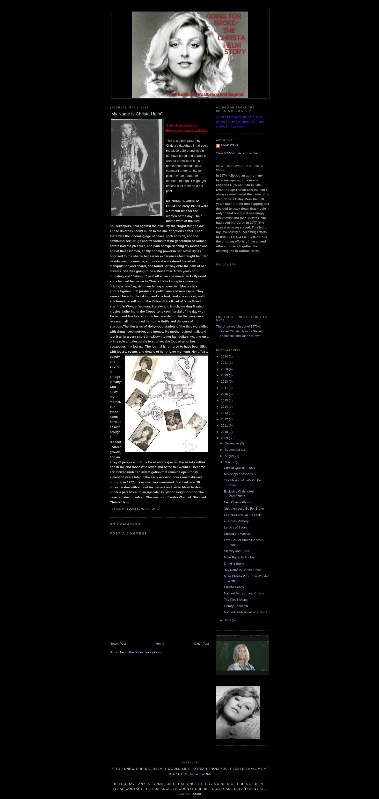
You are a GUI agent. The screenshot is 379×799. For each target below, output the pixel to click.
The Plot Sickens (236, 599)
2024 (225, 356)
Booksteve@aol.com (189, 774)
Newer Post (118, 643)
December (232, 443)
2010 (225, 432)
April (228, 620)
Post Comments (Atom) (145, 652)
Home (160, 643)
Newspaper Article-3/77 (240, 474)
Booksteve (230, 145)
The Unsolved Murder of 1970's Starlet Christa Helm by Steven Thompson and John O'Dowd (239, 331)
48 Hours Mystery (236, 521)
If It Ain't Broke (234, 563)
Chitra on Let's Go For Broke (244, 508)
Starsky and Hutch (236, 551)
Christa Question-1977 (239, 468)
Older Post (201, 643)
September (233, 449)
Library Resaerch (236, 606)
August (230, 456)
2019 (225, 375)
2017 (225, 388)
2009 (225, 438)
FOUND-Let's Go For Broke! (243, 515)
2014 (225, 406)
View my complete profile (237, 152)
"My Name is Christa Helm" (243, 570)
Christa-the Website (237, 533)
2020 (225, 369)
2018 (225, 381)
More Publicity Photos (239, 557)
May (228, 462)
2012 (225, 419)
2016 (225, 394)
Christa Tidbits (234, 587)
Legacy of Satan (235, 527)
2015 (225, 400)
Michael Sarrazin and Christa (244, 593)
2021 (225, 362)
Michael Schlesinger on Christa (245, 612)
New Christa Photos (238, 502)
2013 (225, 413)
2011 (225, 425)
